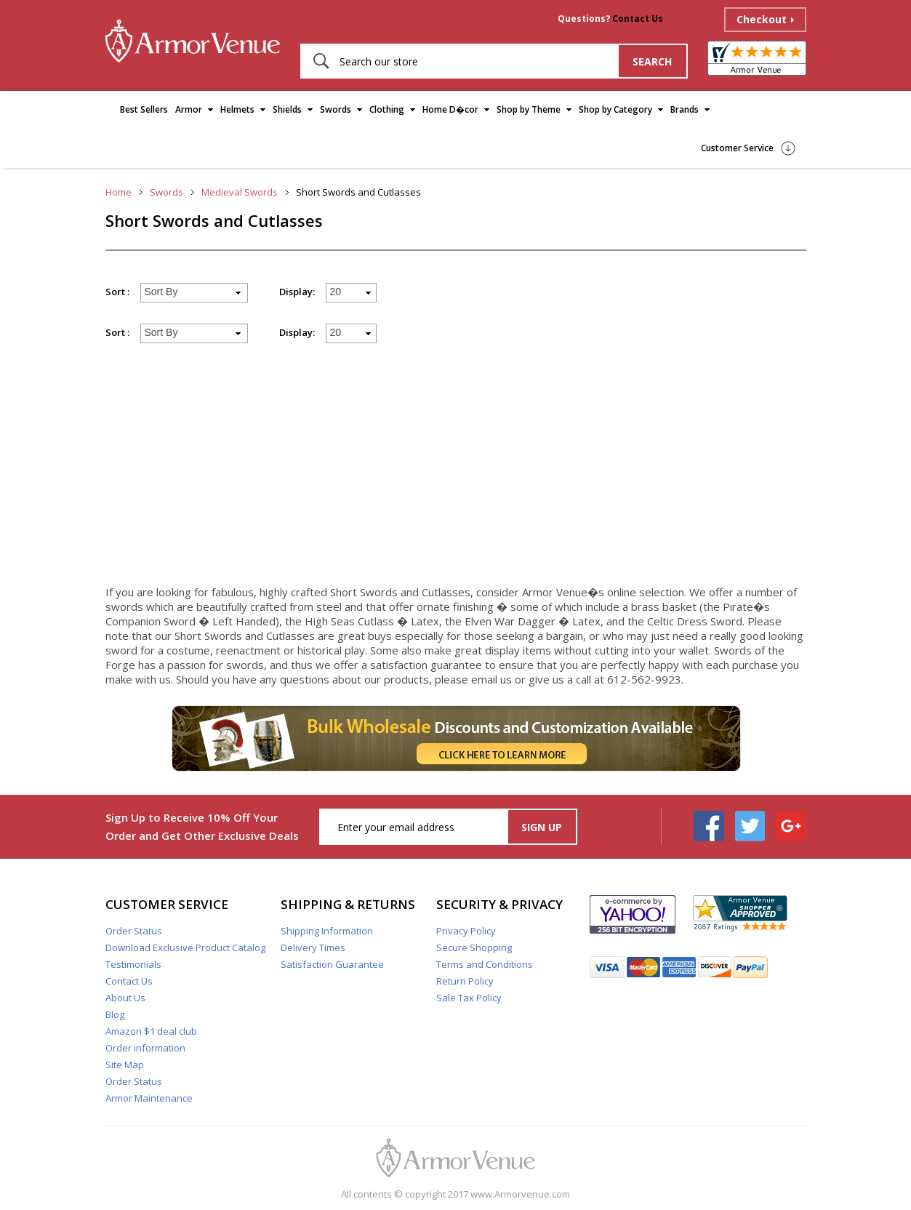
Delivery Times (313, 947)
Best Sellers (144, 109)
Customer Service (737, 148)
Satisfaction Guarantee (332, 964)
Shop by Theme (529, 109)
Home (118, 192)
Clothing (386, 109)
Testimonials (133, 964)
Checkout (762, 19)
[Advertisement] (456, 470)
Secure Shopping (474, 947)
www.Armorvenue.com (520, 1194)
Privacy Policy (466, 930)
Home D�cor (450, 109)
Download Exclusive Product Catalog (185, 947)
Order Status (133, 930)
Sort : (117, 292)
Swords (335, 109)
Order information (145, 1047)
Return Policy (465, 980)
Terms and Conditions (484, 964)
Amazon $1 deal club (151, 1031)
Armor (188, 109)
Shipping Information (327, 930)
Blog (114, 1014)
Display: (297, 292)
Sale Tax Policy (469, 997)
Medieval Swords (239, 192)
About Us (125, 997)
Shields (287, 109)
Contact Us (637, 18)
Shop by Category (615, 109)
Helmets (237, 109)
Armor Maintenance (149, 1098)
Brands (684, 109)
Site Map (124, 1064)
